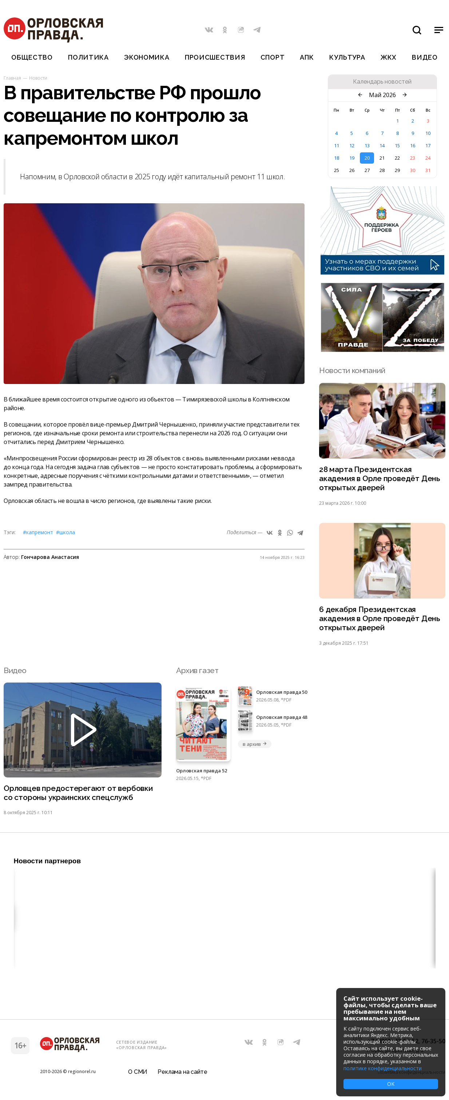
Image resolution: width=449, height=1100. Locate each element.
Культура (347, 57)
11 (336, 145)
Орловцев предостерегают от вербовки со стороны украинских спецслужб (78, 793)
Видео (425, 57)
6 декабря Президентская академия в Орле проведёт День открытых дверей (379, 619)
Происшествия (215, 57)
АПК (307, 57)
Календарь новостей (382, 82)
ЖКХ (389, 57)
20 (367, 158)
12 (351, 145)
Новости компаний (352, 370)
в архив (255, 744)
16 (412, 145)
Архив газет (197, 670)
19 (351, 158)
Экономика (146, 57)
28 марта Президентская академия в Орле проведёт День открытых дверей (379, 478)
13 (367, 145)
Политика (88, 57)
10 (427, 133)
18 (336, 158)
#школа (65, 532)
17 (427, 145)
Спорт (273, 57)
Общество (32, 57)
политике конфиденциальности (382, 1068)
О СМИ (137, 1072)
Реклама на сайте (182, 1072)
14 (382, 145)
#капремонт (38, 532)
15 (397, 145)
